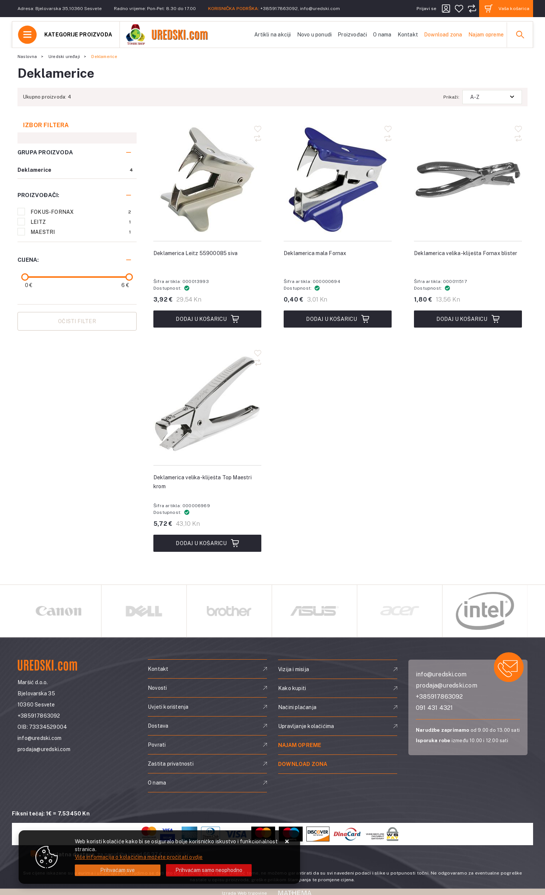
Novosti (157, 688)
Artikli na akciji (272, 35)
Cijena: (28, 260)
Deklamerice (34, 170)
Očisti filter (77, 321)
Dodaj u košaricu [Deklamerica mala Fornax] (337, 319)
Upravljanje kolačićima (306, 726)
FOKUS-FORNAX (81, 212)
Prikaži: (451, 97)
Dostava (158, 726)
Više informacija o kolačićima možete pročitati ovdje (139, 857)
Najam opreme (486, 35)
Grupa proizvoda (45, 152)
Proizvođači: (38, 195)
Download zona (443, 35)
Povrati (157, 745)
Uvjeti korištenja (168, 707)
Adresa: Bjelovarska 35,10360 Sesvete (59, 8)
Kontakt (408, 35)
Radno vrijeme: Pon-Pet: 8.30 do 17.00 (155, 8)
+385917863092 (279, 8)
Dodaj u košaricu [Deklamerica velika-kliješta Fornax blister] (467, 319)
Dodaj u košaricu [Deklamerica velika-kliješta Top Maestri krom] (207, 543)
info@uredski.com (320, 8)
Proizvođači (352, 35)
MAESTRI (81, 232)
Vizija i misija (293, 669)
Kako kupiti (292, 688)
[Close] (117, 870)
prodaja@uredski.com (43, 749)
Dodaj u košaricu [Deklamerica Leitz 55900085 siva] (207, 319)
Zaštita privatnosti (171, 764)
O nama (382, 35)
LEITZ (81, 222)
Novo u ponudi (314, 35)
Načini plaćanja (297, 707)
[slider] (25, 277)
